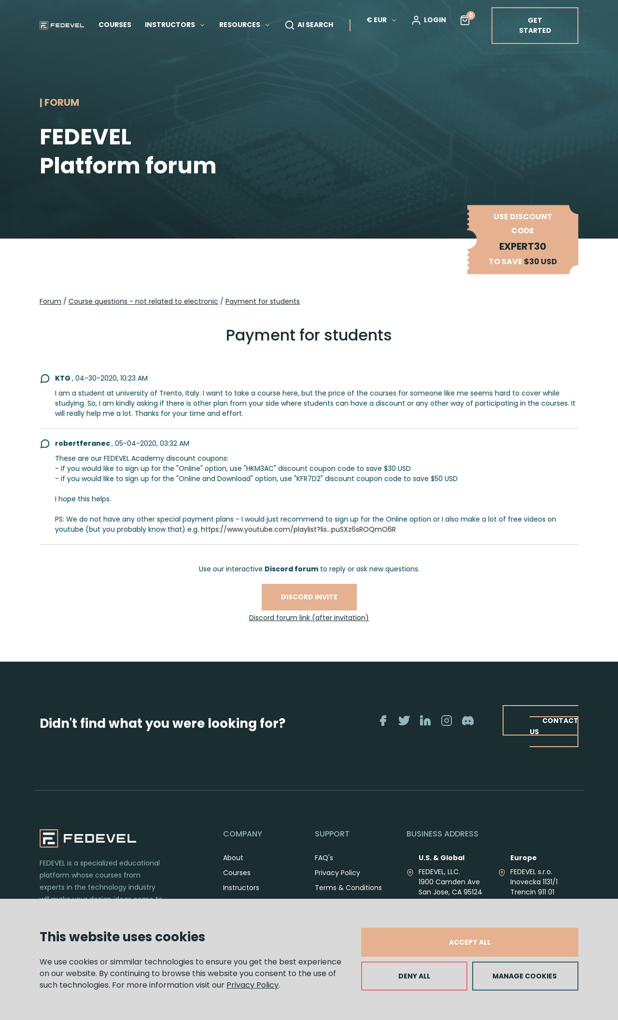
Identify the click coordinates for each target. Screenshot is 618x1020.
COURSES (114, 24)
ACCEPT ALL (470, 942)
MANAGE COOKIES (524, 976)
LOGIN (428, 20)
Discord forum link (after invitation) (309, 618)
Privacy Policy (252, 985)
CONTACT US (554, 725)
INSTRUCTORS (175, 24)
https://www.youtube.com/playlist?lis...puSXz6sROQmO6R (298, 529)
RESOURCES (245, 24)
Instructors (241, 887)
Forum (50, 301)
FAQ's (324, 858)
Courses (237, 873)
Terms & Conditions (348, 887)
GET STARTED (535, 25)
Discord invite (309, 597)
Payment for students (262, 301)
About (233, 858)
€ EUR (381, 20)
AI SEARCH (308, 25)
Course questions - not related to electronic (143, 301)
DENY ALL (414, 976)
